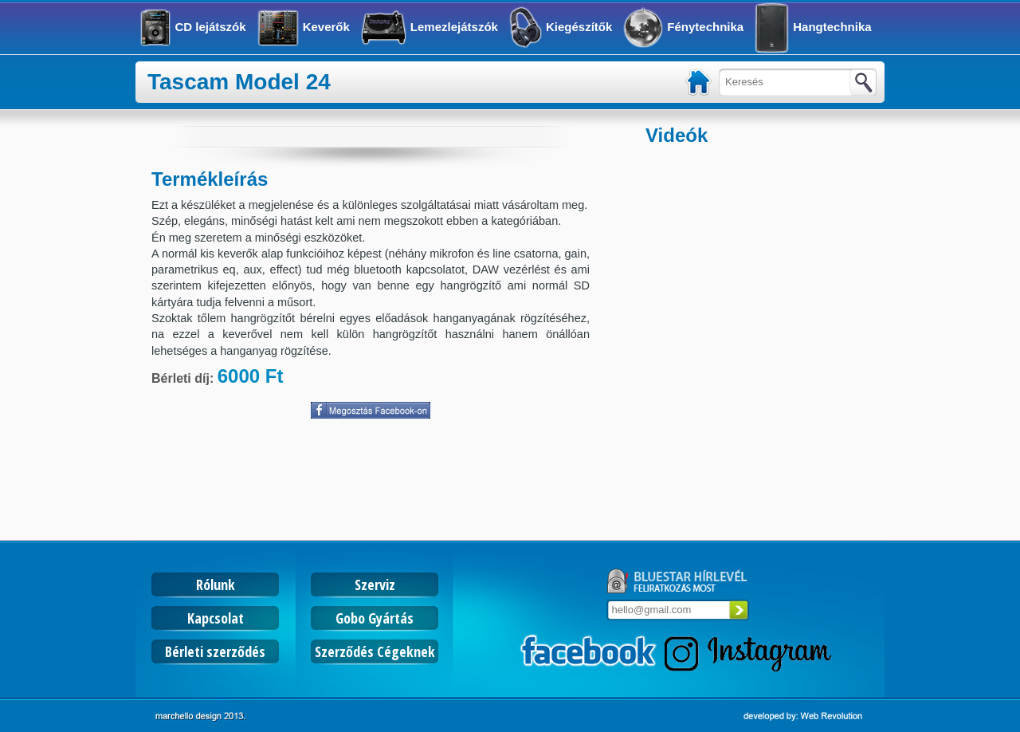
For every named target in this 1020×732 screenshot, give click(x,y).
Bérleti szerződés (215, 651)
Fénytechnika (705, 26)
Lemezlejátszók (454, 26)
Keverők (326, 26)
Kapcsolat (215, 618)
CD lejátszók (210, 26)
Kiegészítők (579, 26)
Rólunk (215, 584)
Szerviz (375, 584)
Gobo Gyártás (374, 618)
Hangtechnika (832, 26)
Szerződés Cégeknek (375, 651)
